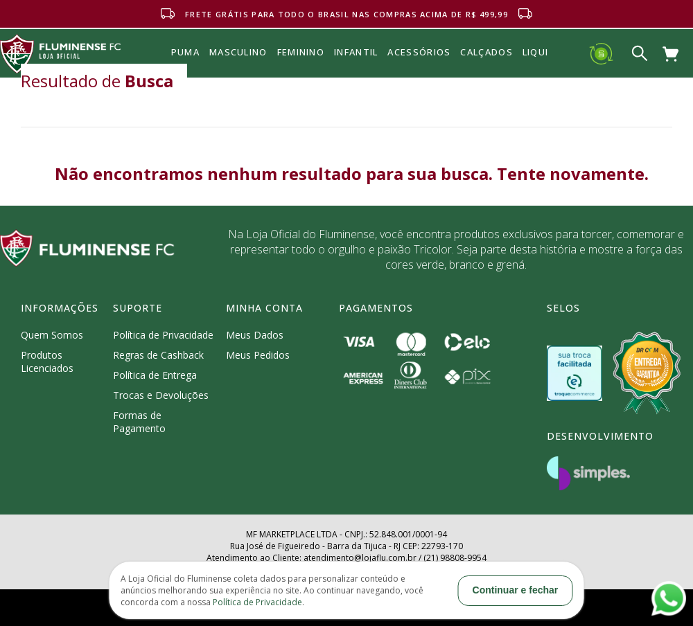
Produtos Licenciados (47, 361)
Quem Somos (52, 334)
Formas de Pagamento (139, 422)
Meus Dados (254, 334)
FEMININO (300, 52)
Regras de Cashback (158, 354)
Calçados (486, 52)
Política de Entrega (155, 375)
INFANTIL (356, 52)
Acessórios (418, 82)
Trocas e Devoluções (161, 395)
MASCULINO (238, 52)
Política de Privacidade (163, 334)
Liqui (536, 52)
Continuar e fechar (516, 590)
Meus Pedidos (258, 354)
